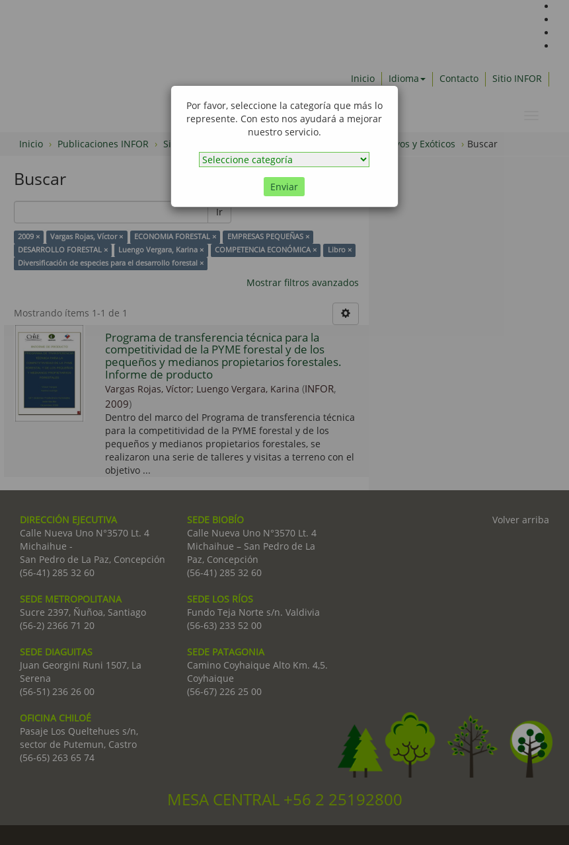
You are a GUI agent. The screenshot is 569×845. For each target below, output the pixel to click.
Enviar (284, 186)
